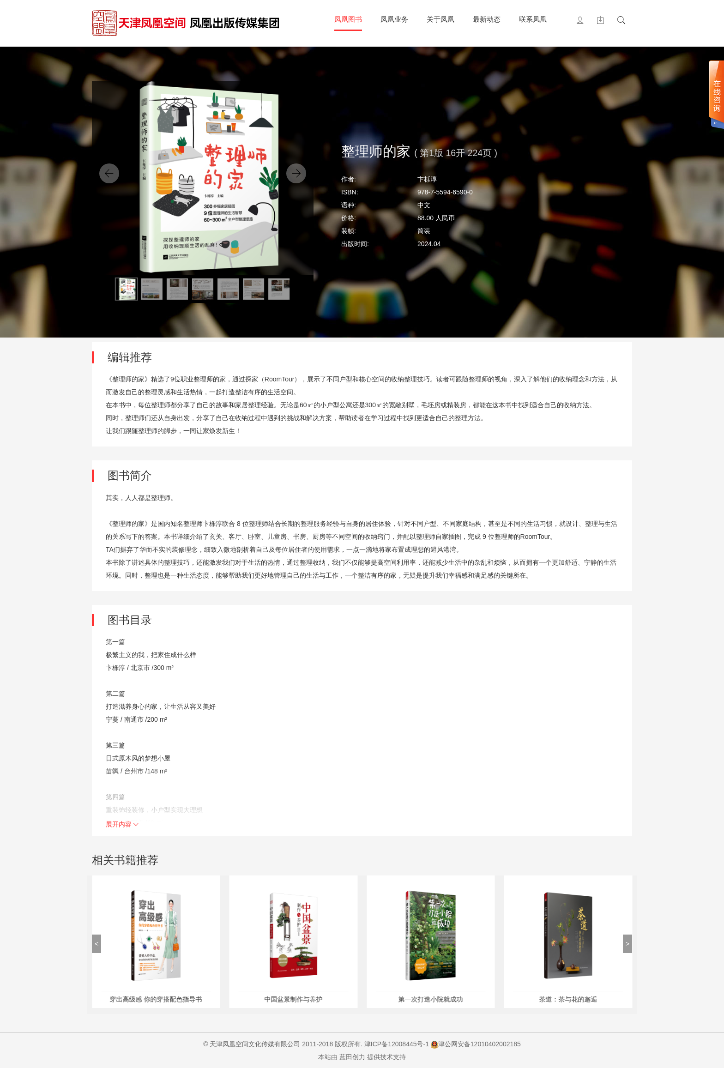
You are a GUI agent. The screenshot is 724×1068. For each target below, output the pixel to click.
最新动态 (487, 19)
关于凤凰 (440, 19)
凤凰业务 (394, 19)
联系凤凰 (533, 19)
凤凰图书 (348, 19)
